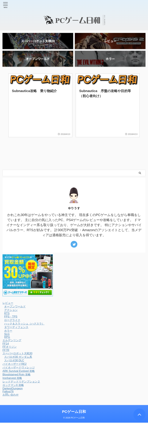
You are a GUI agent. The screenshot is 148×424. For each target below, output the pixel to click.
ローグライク (12, 321)
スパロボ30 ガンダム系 (18, 358)
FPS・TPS (10, 318)
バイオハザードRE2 (15, 365)
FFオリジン (10, 348)
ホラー (8, 332)
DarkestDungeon (13, 390)
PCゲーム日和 (74, 413)
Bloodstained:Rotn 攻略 (17, 376)
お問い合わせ (11, 396)
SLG (7, 335)
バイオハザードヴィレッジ (19, 369)
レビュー (8, 304)
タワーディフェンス (16, 328)
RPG (7, 338)
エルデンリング (12, 341)
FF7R (6, 351)
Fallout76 (8, 393)
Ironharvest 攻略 (12, 379)
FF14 (6, 345)
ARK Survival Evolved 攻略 (19, 372)
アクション (11, 311)
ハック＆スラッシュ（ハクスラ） (24, 325)
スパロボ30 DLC (14, 362)
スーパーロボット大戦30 (17, 354)
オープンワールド (15, 308)
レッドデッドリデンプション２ (21, 383)
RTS (7, 314)
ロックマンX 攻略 (13, 386)
